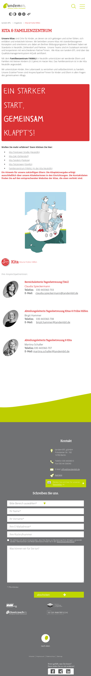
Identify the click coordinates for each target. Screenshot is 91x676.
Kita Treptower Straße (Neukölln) (24, 152)
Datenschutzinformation (65, 541)
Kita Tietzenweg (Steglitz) (20, 164)
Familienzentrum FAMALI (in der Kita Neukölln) (30, 168)
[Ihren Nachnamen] (45, 511)
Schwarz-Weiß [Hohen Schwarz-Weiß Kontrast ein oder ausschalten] (10, 14)
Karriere (58, 475)
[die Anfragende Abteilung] (45, 503)
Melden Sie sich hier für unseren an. (66, 483)
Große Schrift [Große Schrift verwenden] (24, 14)
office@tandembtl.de (70, 469)
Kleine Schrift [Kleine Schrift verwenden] (20, 14)
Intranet (31, 656)
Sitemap (59, 656)
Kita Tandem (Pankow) (19, 160)
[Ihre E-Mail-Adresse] (45, 527)
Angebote (18, 23)
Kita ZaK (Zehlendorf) (19, 156)
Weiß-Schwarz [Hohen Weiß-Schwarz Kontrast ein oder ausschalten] (15, 14)
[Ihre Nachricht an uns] (45, 564)
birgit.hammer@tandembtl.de (53, 322)
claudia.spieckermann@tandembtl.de (56, 293)
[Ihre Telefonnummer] (45, 534)
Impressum (40, 656)
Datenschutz (50, 656)
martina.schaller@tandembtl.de (51, 351)
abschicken (43, 594)
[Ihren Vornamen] (45, 519)
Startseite (14, 6)
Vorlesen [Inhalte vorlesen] (29, 14)
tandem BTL (6, 23)
